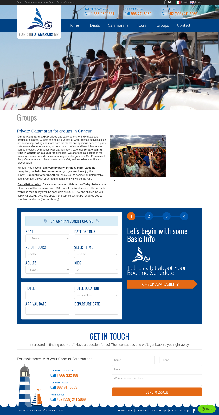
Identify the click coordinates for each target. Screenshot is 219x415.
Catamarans (118, 25)
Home (73, 25)
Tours (141, 25)
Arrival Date (35, 303)
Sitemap (184, 410)
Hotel (30, 288)
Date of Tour (84, 231)
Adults (31, 262)
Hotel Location (86, 288)
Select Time (83, 247)
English (196, 2)
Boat (29, 231)
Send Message (157, 392)
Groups (162, 25)
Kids (77, 262)
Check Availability (160, 284)
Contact (183, 25)
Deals (95, 25)
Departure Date (87, 303)
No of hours (35, 247)
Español (182, 2)
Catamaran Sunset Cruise (72, 221)
